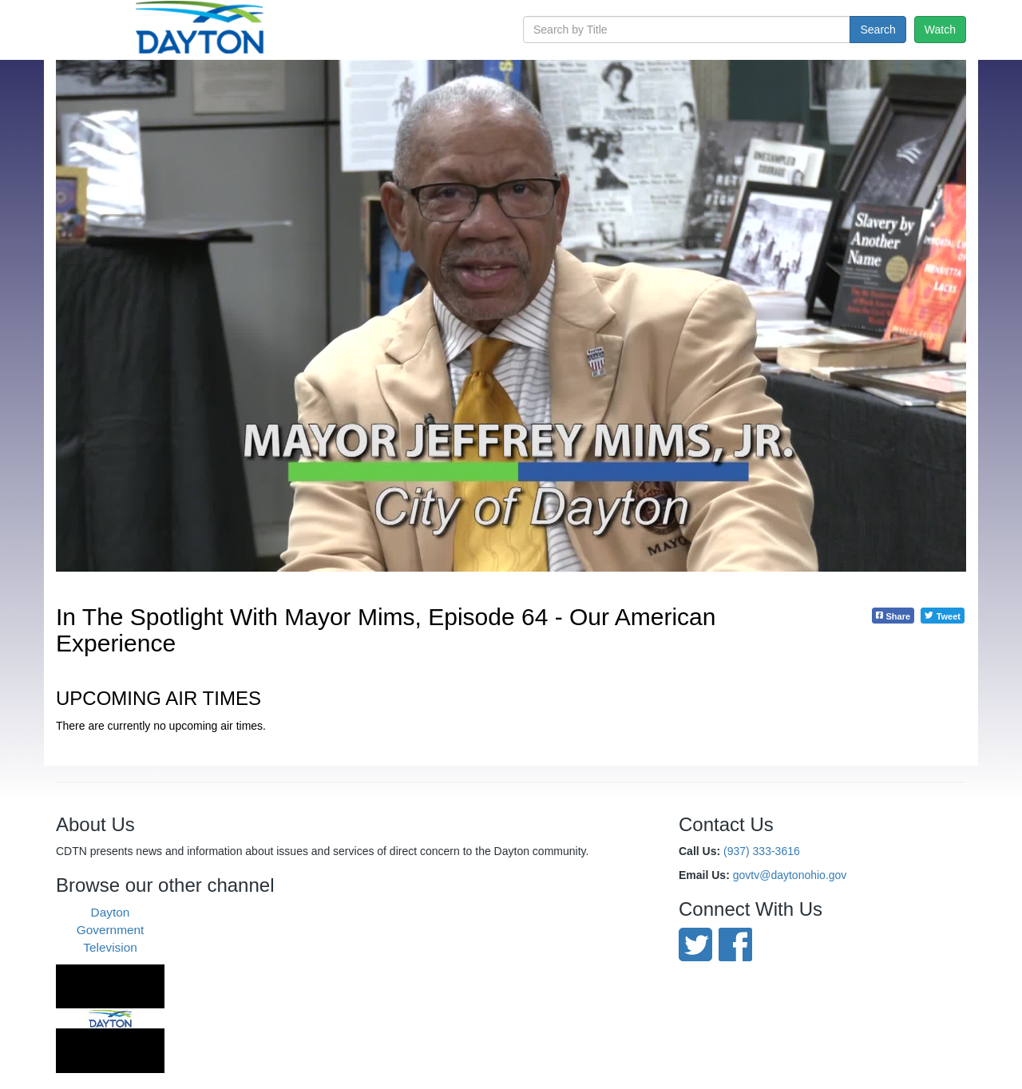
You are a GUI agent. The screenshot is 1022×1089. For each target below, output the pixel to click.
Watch (940, 29)
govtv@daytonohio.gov (790, 875)
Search (877, 29)
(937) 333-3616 (761, 851)
